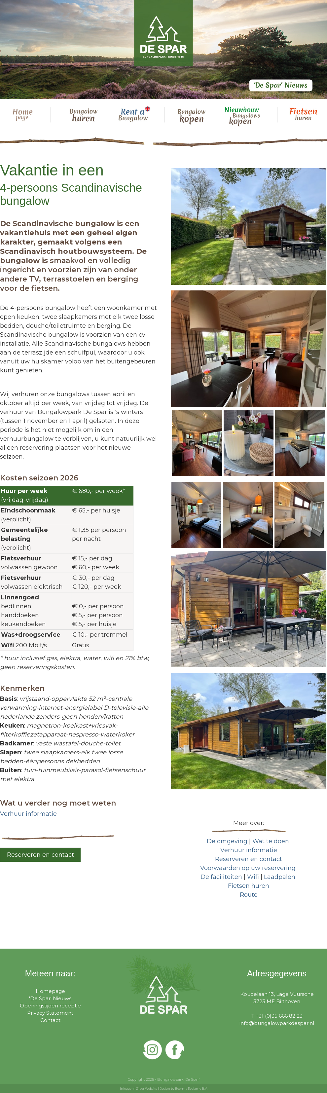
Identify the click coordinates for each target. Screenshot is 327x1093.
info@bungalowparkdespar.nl (276, 1023)
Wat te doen (270, 841)
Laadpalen (279, 877)
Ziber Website (146, 1088)
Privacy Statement (50, 1013)
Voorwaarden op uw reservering (248, 868)
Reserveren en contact (40, 854)
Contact (50, 1020)
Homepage (50, 991)
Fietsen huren (248, 885)
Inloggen (127, 1088)
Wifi (253, 877)
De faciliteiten (221, 877)
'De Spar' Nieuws (50, 998)
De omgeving (227, 841)
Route (249, 894)
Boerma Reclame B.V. (191, 1088)
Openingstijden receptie (50, 1005)
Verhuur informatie (28, 813)
